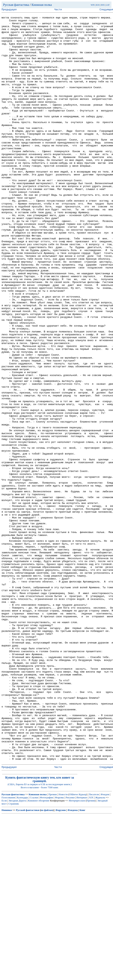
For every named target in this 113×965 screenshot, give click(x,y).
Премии (52, 944)
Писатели (94, 944)
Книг (82, 960)
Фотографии (46, 947)
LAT (108, 5)
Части (58, 10)
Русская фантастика (16, 4)
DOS (103, 5)
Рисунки (70, 947)
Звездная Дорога (17, 950)
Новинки (7, 960)
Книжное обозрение (38, 950)
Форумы (59, 947)
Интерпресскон (77, 950)
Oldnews (73, 944)
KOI (97, 5)
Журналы (100, 947)
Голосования (8, 947)
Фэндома (73, 960)
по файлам (47, 960)
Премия (91, 950)
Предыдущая (9, 10)
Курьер (82, 944)
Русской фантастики (27, 960)
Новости (63, 944)
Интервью (81, 947)
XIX (91, 947)
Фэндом (105, 944)
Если (4, 950)
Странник (13, 953)
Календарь (22, 947)
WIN (93, 5)
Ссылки (34, 947)
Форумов (61, 960)
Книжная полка (41, 4)
